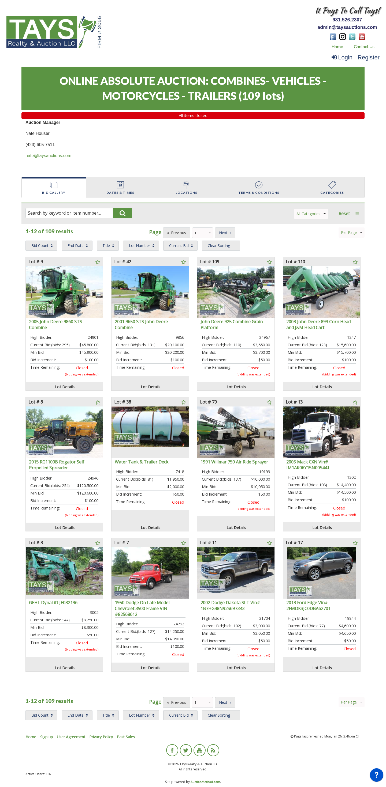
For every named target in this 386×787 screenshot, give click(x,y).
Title (106, 245)
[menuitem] (337, 47)
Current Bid (179, 245)
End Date (76, 245)
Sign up (46, 736)
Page (155, 232)
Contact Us (364, 46)
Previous (178, 232)
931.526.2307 (347, 19)
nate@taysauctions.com (48, 155)
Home (337, 46)
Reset (344, 213)
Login (342, 57)
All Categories (311, 213)
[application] (376, 776)
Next (223, 232)
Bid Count (40, 245)
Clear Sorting (219, 245)
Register (369, 57)
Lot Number (139, 245)
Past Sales (126, 736)
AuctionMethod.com (205, 782)
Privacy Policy (101, 736)
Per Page (351, 232)
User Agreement (71, 736)
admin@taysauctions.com (347, 27)
